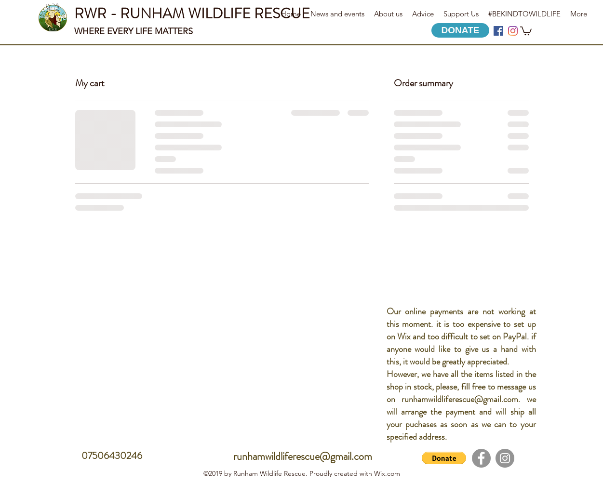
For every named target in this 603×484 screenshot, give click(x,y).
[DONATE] (460, 30)
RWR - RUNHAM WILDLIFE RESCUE (192, 13)
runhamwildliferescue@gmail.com (460, 399)
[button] (526, 30)
